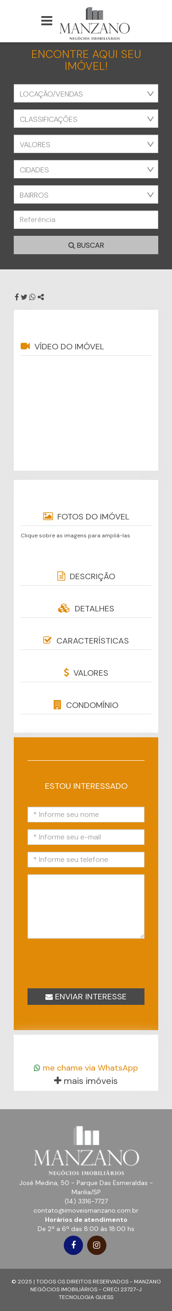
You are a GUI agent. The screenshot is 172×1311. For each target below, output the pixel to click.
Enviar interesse (86, 996)
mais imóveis (86, 1081)
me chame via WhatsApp (86, 1067)
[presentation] (94, 963)
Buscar (86, 245)
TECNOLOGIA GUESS (86, 1297)
